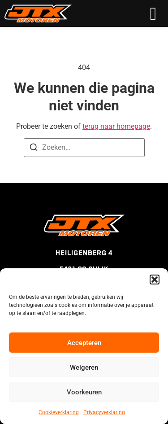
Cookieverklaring (59, 412)
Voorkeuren (84, 392)
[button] (154, 279)
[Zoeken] (33, 148)
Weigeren (84, 367)
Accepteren (84, 343)
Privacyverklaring (104, 412)
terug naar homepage (116, 126)
